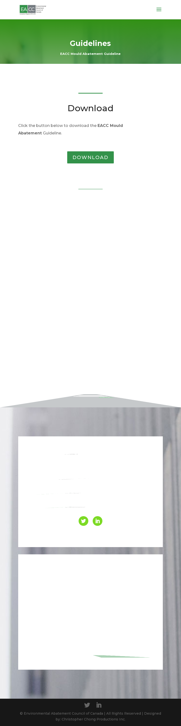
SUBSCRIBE (135, 377)
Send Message (125, 653)
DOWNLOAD (90, 157)
